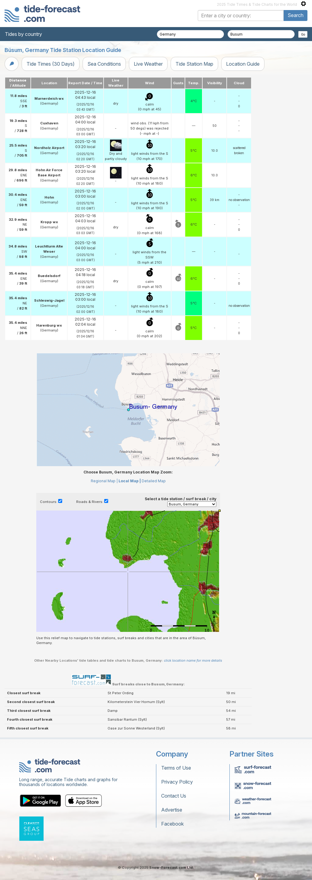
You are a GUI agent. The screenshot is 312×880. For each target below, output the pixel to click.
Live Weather (148, 64)
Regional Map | (104, 481)
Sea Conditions (104, 64)
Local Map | (130, 481)
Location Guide (243, 64)
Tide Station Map (194, 64)
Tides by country (23, 34)
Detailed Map (154, 481)
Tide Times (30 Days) (51, 64)
